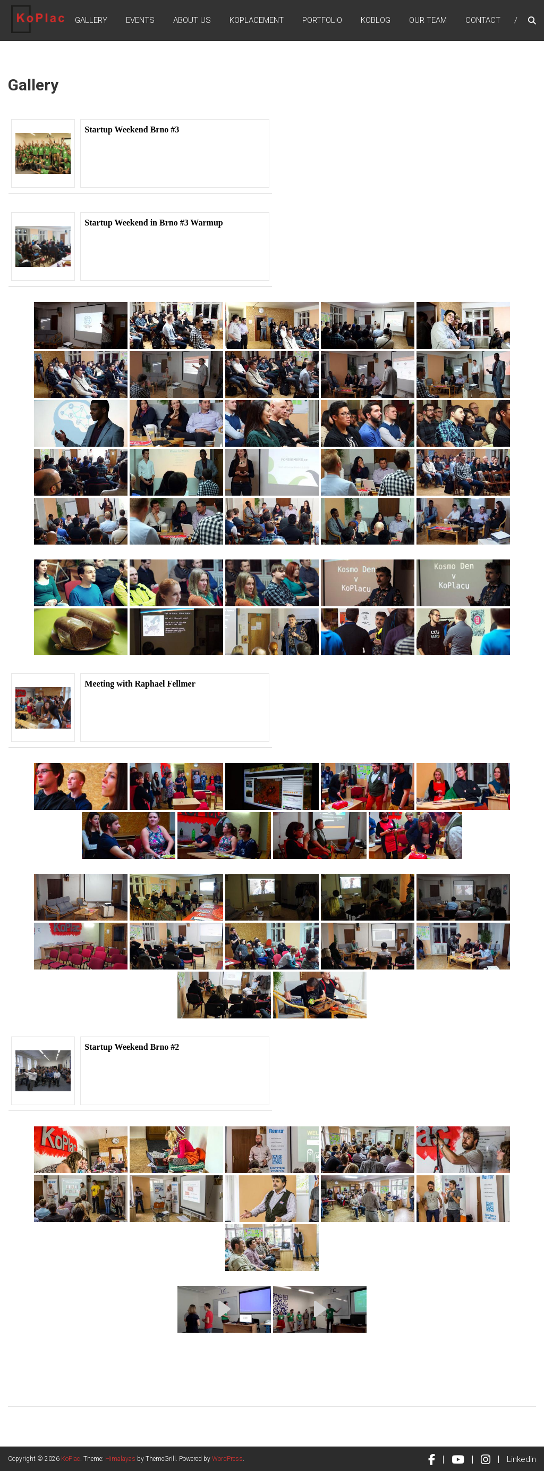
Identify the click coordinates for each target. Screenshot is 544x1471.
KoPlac (70, 1458)
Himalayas (120, 1458)
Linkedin (521, 1459)
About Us (192, 21)
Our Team (428, 21)
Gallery (91, 21)
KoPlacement (257, 21)
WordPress (227, 1458)
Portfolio (322, 21)
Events (140, 21)
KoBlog (375, 21)
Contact (482, 21)
